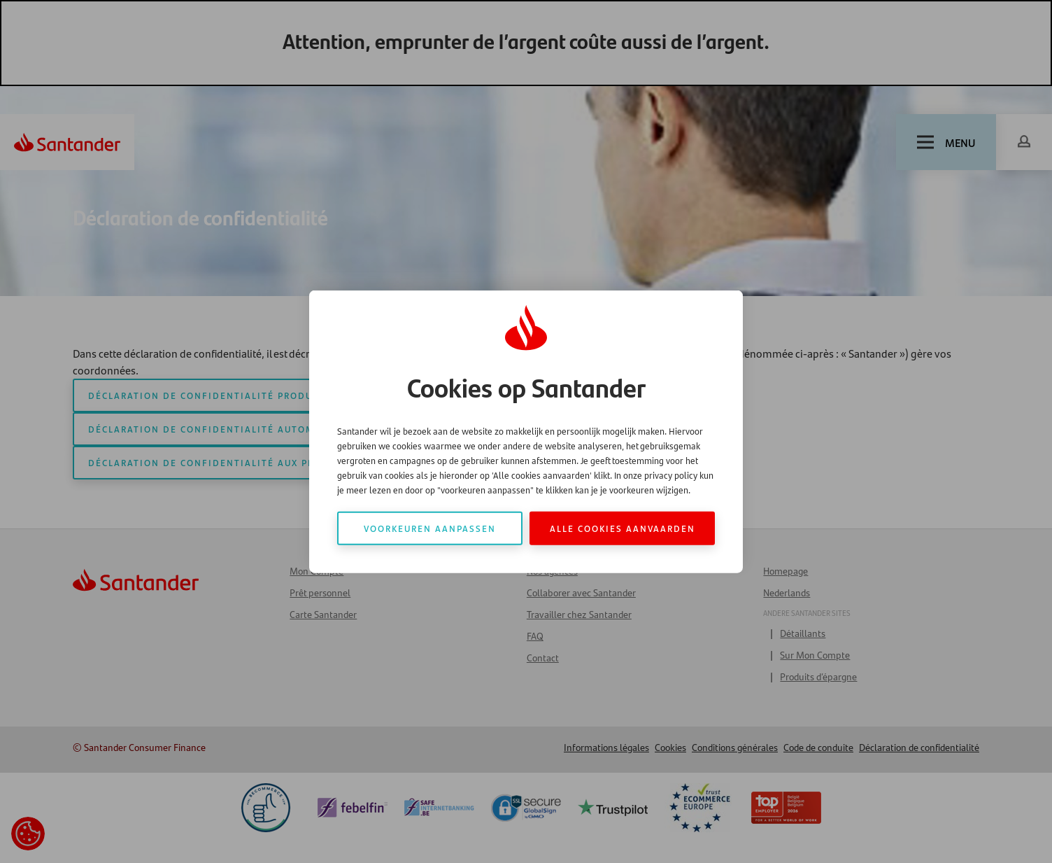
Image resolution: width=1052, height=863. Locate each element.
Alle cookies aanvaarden (622, 528)
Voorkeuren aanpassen (430, 528)
